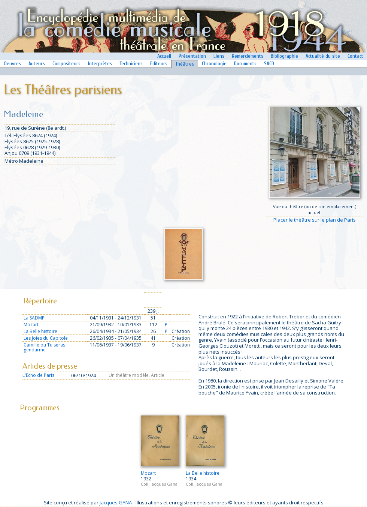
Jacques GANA (116, 502)
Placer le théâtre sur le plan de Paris (314, 219)
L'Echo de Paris (38, 375)
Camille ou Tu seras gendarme (44, 347)
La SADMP (34, 318)
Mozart (31, 324)
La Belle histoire (40, 331)
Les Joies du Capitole (46, 338)
